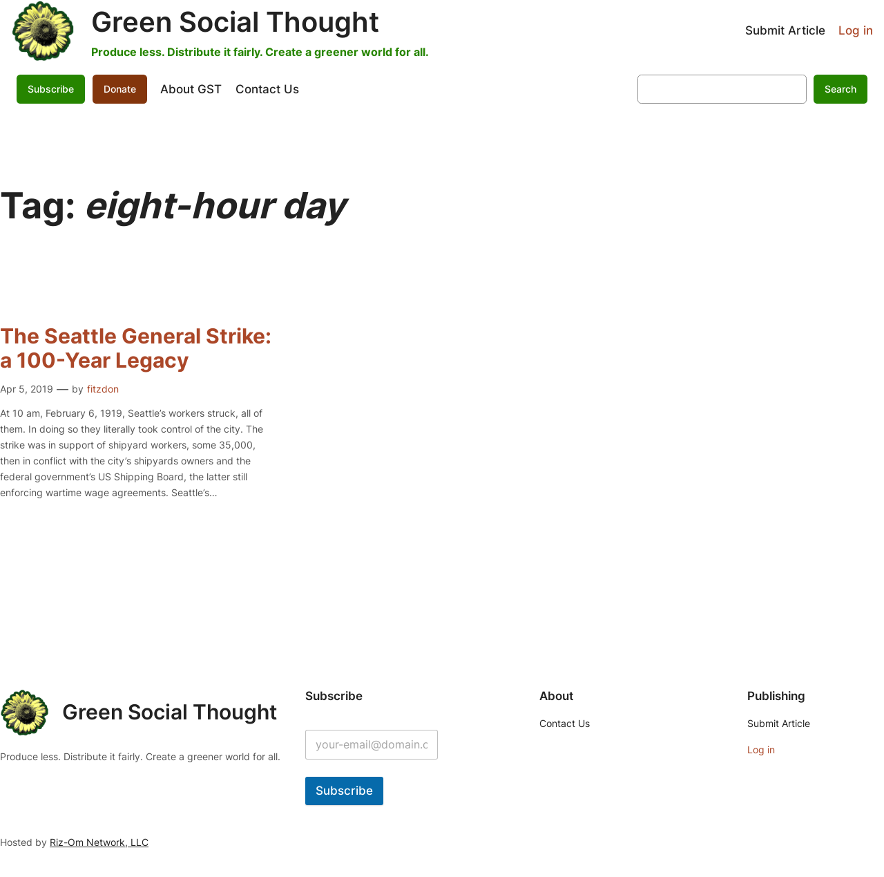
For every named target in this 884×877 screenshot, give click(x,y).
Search (840, 89)
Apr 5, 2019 (26, 389)
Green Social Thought (235, 22)
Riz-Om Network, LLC (99, 842)
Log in (855, 30)
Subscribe (51, 89)
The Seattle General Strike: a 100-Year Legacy (135, 348)
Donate (120, 89)
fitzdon (103, 389)
